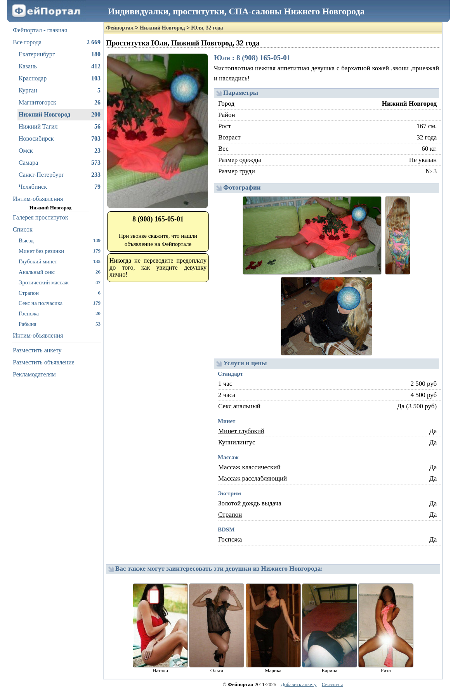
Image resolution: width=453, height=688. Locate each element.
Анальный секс (60, 271)
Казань (60, 66)
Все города (57, 42)
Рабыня (60, 323)
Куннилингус (236, 442)
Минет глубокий (241, 431)
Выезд (60, 240)
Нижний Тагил (60, 126)
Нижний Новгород (60, 114)
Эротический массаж (60, 282)
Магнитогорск (60, 102)
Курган (60, 90)
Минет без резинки (60, 250)
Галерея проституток (40, 217)
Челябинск (60, 187)
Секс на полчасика (60, 302)
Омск (60, 151)
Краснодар (60, 78)
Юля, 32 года (207, 28)
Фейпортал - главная (40, 30)
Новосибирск (60, 139)
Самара (60, 163)
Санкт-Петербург (60, 175)
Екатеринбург (60, 54)
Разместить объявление (44, 362)
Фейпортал (120, 28)
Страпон (60, 292)
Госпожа (60, 313)
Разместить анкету (37, 350)
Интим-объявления (38, 198)
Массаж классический (249, 467)
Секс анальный (239, 406)
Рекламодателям (34, 374)
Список (23, 229)
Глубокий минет (60, 261)
